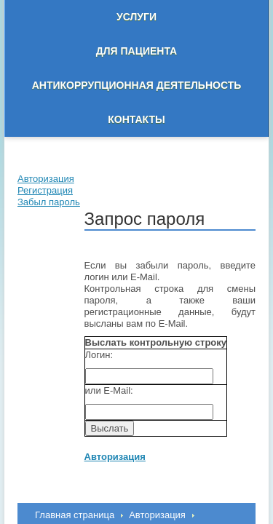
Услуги (136, 17)
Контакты (136, 119)
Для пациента (136, 51)
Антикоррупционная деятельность (137, 85)
